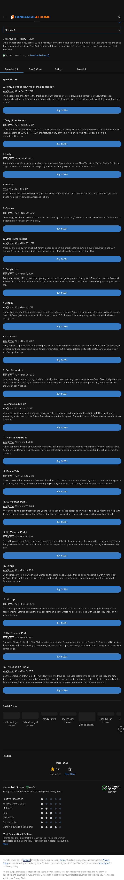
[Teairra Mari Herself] (68, 717)
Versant (26, 848)
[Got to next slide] (121, 717)
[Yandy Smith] (49, 717)
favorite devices (39, 43)
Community (55, 761)
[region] (62, 861)
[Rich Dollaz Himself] (106, 717)
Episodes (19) (11, 57)
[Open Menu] (4, 5)
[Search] (119, 5)
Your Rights (104, 851)
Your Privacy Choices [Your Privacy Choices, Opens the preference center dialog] (49, 874)
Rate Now (70, 761)
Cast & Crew (35, 57)
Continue (74, 874)
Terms (62, 848)
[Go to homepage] (30, 5)
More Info (82, 57)
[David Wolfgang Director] (11, 717)
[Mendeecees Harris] (87, 717)
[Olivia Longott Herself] (30, 717)
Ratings (58, 57)
